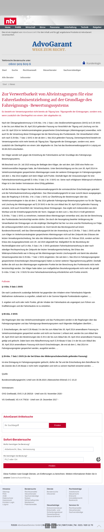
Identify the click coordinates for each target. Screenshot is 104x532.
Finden (57, 425)
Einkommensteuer (54, 508)
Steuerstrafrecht (53, 516)
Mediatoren (29, 502)
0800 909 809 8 (20, 64)
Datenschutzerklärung (20, 478)
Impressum (7, 500)
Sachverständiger (72, 70)
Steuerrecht (74, 494)
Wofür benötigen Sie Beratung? (16, 444)
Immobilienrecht (75, 498)
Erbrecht (72, 496)
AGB (5, 496)
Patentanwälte (31, 504)
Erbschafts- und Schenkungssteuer (54, 511)
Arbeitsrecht (74, 492)
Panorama (55, 27)
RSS (4, 494)
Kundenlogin (94, 63)
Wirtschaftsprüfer (32, 500)
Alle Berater (8, 77)
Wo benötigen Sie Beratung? (15, 456)
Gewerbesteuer (53, 514)
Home (7, 27)
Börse (42, 27)
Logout (5, 504)
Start (4, 70)
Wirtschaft (30, 27)
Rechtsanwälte (31, 492)
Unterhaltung (70, 27)
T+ (54, 526)
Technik (84, 27)
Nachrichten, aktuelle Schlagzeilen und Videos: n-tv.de (10, 20)
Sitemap (6, 492)
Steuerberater (50, 70)
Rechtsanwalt (29, 70)
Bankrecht (73, 500)
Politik (18, 27)
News (12, 84)
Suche (15, 70)
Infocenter (25, 77)
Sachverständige (32, 496)
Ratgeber (97, 27)
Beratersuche (52, 492)
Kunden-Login (8, 502)
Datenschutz (8, 498)
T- (47, 526)
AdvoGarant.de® (30, 32)
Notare (27, 498)
